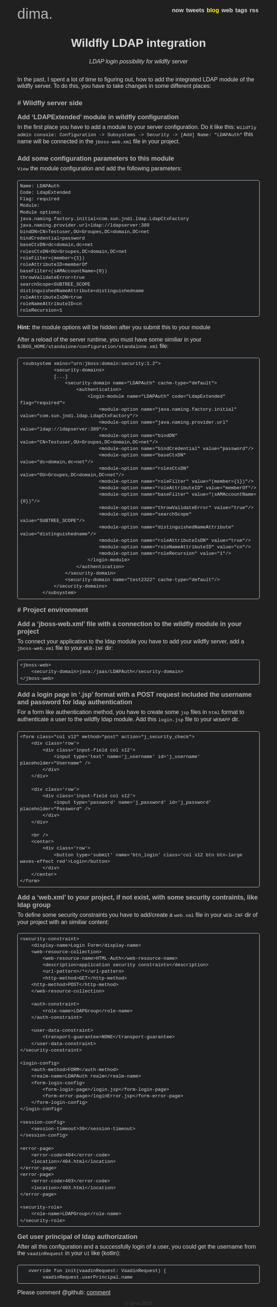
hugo (126, 1301)
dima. (35, 14)
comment (98, 1285)
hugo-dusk (144, 1301)
